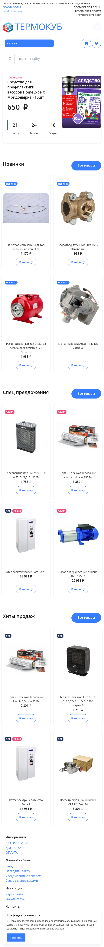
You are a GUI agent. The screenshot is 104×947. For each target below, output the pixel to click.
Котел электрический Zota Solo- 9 (26, 572)
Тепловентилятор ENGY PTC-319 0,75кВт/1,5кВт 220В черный (78, 701)
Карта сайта (14, 894)
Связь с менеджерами (22, 881)
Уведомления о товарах (23, 876)
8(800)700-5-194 (12, 7)
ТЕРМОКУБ (13, 26)
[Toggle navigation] (97, 27)
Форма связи (15, 899)
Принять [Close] (16, 937)
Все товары (86, 165)
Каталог (12, 43)
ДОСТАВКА (13, 848)
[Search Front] (56, 59)
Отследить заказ (18, 871)
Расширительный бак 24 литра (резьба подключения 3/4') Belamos (26, 348)
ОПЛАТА (12, 852)
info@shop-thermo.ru (15, 11)
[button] (96, 43)
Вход (9, 866)
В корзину (26, 262)
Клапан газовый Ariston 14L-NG (78, 343)
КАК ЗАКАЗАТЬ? (17, 843)
